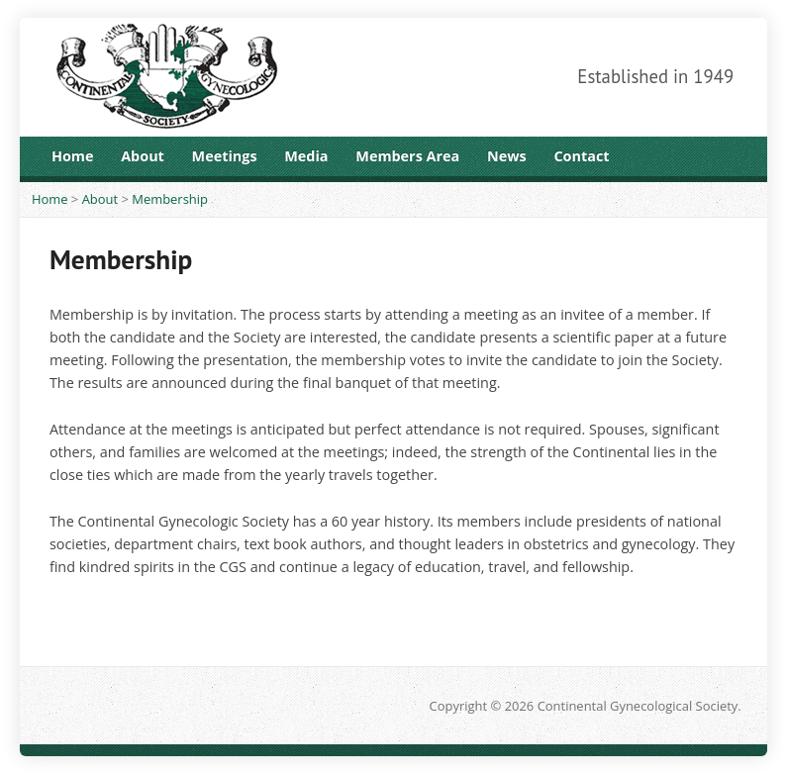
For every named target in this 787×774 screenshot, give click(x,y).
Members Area (407, 155)
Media (306, 155)
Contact (581, 155)
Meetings (224, 155)
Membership (170, 199)
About (142, 155)
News (507, 155)
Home (72, 155)
